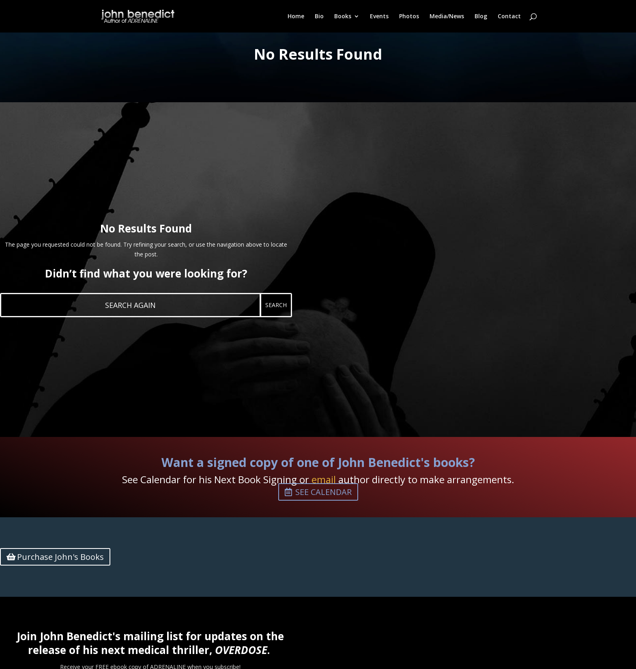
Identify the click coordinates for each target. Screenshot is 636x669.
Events (379, 16)
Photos (409, 16)
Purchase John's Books (60, 556)
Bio (319, 16)
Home (296, 16)
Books (342, 16)
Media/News (447, 16)
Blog (481, 16)
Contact (509, 16)
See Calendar (323, 491)
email (324, 479)
